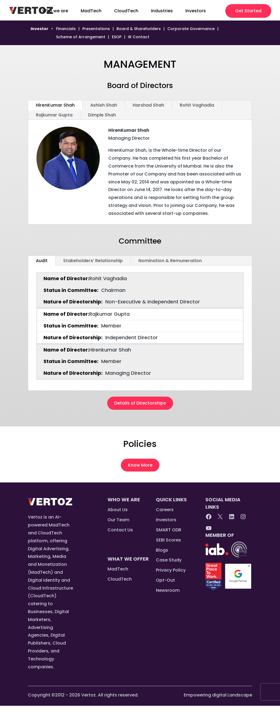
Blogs (162, 550)
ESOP (116, 37)
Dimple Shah (102, 115)
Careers (165, 510)
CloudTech (126, 11)
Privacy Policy (171, 570)
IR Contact (138, 37)
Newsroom (168, 590)
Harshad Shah (148, 105)
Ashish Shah (103, 105)
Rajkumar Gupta (54, 115)
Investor (42, 28)
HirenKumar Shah (55, 105)
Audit (42, 260)
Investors (195, 11)
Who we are (55, 11)
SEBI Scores (168, 540)
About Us (117, 510)
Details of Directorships (140, 403)
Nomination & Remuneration (170, 260)
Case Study (169, 560)
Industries (162, 11)
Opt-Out (165, 580)
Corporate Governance (191, 29)
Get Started (248, 11)
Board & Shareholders (138, 29)
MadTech (91, 11)
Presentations (96, 29)
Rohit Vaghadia (197, 105)
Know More (140, 465)
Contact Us (120, 530)
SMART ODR (168, 530)
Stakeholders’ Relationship (93, 260)
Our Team (118, 520)
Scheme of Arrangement (80, 37)
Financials (66, 29)
